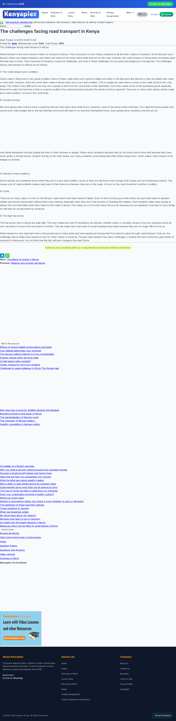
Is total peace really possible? (15, 361)
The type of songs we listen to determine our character (29, 490)
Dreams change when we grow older (19, 357)
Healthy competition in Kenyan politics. (20, 424)
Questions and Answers (12, 550)
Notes (84, 12)
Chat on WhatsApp (160, 4)
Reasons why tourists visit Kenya (28, 263)
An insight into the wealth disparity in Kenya (22, 522)
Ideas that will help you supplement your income (25, 476)
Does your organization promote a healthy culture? (27, 494)
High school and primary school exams (20, 537)
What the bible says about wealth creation (22, 480)
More (130, 13)
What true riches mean (12, 498)
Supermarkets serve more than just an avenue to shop (28, 487)
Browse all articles (9, 533)
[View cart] (142, 14)
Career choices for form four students (20, 364)
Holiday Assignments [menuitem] (112, 14)
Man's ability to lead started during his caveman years (28, 483)
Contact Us (125, 668)
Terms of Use (126, 679)
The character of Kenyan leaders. (17, 420)
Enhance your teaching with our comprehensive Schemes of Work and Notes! (88, 247)
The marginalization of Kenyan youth (19, 417)
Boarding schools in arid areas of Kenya (21, 413)
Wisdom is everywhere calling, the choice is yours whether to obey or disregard (41, 501)
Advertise (124, 674)
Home (64, 663)
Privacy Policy (126, 684)
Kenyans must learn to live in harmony (20, 519)
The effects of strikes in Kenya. (23, 259)
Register (166, 14)
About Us (124, 663)
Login (154, 14)
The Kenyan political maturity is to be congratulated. (27, 354)
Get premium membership (19, 22)
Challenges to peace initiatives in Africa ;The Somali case (29, 368)
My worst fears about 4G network (18, 515)
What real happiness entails (14, 512)
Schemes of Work (56, 14)
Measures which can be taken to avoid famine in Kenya (29, 526)
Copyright (124, 689)
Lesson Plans (71, 14)
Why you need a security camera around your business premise (33, 469)
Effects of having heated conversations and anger (26, 347)
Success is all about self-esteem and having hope (26, 473)
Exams (45, 12)
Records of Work (95, 14)
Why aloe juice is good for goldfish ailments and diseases (29, 410)
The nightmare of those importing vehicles (22, 505)
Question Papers (8, 545)
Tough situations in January (14, 508)
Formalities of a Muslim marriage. (17, 466)
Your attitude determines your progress (20, 350)
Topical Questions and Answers (75, 699)
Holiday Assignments (70, 694)
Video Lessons (7, 554)
